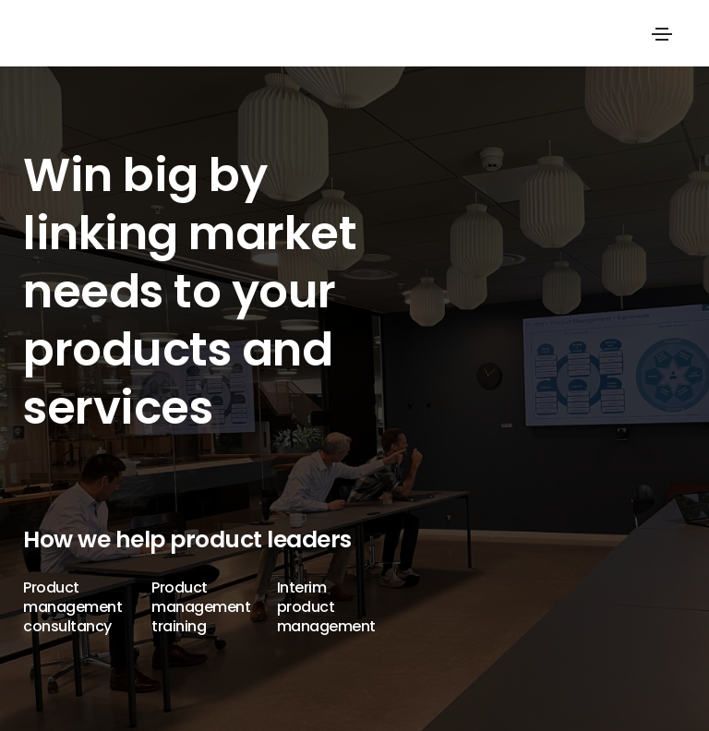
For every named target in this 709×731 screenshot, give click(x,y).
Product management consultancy (72, 607)
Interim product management (326, 607)
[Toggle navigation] (662, 34)
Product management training (200, 607)
